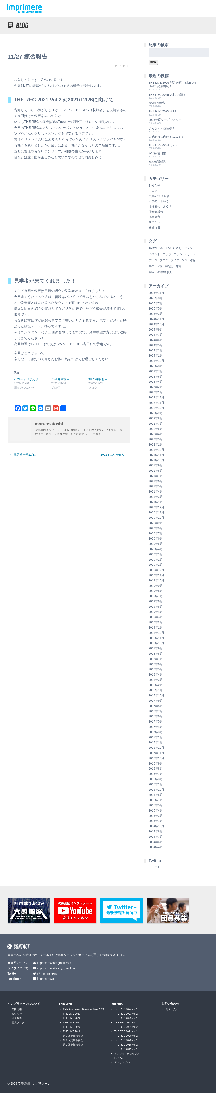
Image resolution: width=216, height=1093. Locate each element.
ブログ (152, 190)
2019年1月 (155, 627)
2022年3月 (155, 439)
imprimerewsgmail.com (54, 963)
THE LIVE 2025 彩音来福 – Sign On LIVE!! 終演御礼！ (172, 84)
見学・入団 (172, 1009)
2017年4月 (155, 726)
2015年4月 (155, 810)
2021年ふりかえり (26, 379)
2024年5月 (155, 345)
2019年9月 (155, 585)
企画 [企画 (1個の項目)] (184, 260)
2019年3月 (155, 617)
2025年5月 (155, 308)
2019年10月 (156, 580)
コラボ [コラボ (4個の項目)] (166, 254)
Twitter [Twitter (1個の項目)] (152, 248)
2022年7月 (155, 423)
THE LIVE (65, 1003)
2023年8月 (155, 366)
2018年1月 (155, 690)
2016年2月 (155, 784)
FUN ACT (119, 1058)
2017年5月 (155, 721)
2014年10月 (156, 826)
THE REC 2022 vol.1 (126, 1022)
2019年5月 (155, 606)
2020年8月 (155, 528)
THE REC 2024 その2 (162, 145)
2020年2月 (155, 559)
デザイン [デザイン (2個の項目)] (190, 254)
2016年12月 (156, 747)
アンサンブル (122, 1062)
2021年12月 (156, 449)
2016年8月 (155, 768)
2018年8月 (155, 653)
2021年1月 (155, 502)
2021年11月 (156, 455)
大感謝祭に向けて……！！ (166, 136)
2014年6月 (155, 842)
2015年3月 (155, 815)
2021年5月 (155, 486)
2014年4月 (155, 847)
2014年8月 (155, 831)
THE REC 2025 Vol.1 (162, 111)
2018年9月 (155, 648)
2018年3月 (155, 679)
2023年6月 (155, 376)
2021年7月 (155, 476)
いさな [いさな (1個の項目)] (177, 248)
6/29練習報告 (157, 161)
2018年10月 (156, 643)
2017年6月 (155, 716)
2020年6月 (155, 538)
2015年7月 (155, 800)
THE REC (116, 1003)
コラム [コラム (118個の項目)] (177, 254)
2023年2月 (155, 387)
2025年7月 (155, 303)
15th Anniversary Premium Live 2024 (83, 1009)
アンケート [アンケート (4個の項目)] (191, 248)
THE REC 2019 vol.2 (126, 1044)
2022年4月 (155, 434)
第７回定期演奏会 (73, 1044)
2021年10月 (156, 460)
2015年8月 (155, 794)
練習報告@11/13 (25, 454)
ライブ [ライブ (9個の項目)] (174, 260)
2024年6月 (155, 340)
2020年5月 (155, 543)
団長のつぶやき (158, 201)
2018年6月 (155, 664)
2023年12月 (156, 360)
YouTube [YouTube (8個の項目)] (165, 248)
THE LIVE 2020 (71, 1027)
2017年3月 (155, 732)
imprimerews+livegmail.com (57, 968)
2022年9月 (155, 413)
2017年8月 (155, 706)
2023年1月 (155, 392)
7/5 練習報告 (156, 103)
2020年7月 (155, 533)
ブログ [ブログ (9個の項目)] (163, 260)
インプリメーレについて (24, 1003)
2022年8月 (155, 418)
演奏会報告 (155, 211)
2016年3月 (155, 779)
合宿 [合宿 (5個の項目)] (151, 266)
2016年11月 (156, 753)
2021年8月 (155, 470)
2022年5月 (155, 429)
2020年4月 (155, 549)
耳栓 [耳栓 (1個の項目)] (178, 266)
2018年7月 (155, 659)
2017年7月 (155, 711)
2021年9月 (155, 465)
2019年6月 (155, 601)
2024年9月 (155, 329)
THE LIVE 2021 (71, 1022)
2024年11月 (156, 319)
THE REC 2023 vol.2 (126, 1013)
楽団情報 (17, 1009)
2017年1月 (155, 742)
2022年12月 (156, 397)
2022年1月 (155, 444)
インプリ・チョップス (127, 1053)
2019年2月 (155, 622)
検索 (153, 62)
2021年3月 (155, 496)
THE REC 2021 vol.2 (126, 1027)
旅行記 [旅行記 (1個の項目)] (169, 266)
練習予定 (154, 222)
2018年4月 (155, 674)
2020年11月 (156, 512)
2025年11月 (156, 293)
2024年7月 (155, 334)
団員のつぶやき (158, 196)
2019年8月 (155, 590)
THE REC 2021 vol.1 (126, 1031)
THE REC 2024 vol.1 (126, 1009)
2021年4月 (155, 491)
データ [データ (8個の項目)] (152, 260)
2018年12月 (156, 632)
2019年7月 (155, 596)
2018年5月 (155, 669)
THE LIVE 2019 (71, 1031)
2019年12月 (156, 570)
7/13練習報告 (157, 153)
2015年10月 (156, 789)
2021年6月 (155, 481)
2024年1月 (155, 355)
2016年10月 (156, 758)
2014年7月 (155, 836)
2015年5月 (155, 805)
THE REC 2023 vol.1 (126, 1018)
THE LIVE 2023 (71, 1013)
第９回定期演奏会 (73, 1035)
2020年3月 (155, 554)
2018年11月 (156, 638)
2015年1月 (155, 820)
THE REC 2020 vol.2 (126, 1035)
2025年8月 (155, 298)
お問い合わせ (170, 1003)
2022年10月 (156, 407)
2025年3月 (155, 313)
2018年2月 (155, 685)
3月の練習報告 (98, 379)
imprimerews (45, 978)
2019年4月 (155, 612)
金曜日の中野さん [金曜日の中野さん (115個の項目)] (160, 272)
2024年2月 (155, 350)
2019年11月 (156, 575)
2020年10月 (156, 517)
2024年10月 (156, 324)
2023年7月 (155, 371)
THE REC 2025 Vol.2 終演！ (167, 94)
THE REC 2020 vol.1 (126, 1040)
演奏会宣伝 (155, 217)
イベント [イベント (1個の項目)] (154, 254)
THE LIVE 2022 (71, 1018)
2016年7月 (155, 773)
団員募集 (17, 1018)
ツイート (154, 866)
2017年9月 (155, 700)
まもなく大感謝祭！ (161, 128)
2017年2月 (155, 737)
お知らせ (154, 185)
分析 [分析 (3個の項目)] (192, 260)
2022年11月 (156, 402)
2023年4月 (155, 381)
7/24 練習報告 (60, 379)
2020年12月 (156, 507)
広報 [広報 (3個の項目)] (159, 266)
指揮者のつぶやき (160, 206)
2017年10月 (156, 695)
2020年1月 (155, 564)
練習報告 (154, 227)
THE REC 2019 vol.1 (126, 1049)
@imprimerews (47, 973)
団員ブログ (18, 1022)
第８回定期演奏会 (73, 1040)
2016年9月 (155, 763)
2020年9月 (155, 523)
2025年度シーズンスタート (166, 119)
